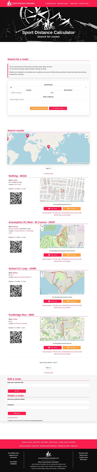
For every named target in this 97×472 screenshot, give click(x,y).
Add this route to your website (62, 215)
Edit (17, 391)
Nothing (13, 175)
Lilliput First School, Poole (21, 277)
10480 (32, 268)
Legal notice (74, 446)
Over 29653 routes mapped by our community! (13, 455)
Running (15, 226)
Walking (15, 273)
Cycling (15, 180)
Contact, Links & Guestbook (67, 442)
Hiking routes (83, 455)
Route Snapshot (46, 213)
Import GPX (74, 3)
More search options (39, 108)
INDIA (19, 184)
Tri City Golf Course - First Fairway (23, 231)
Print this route (57, 213)
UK (30, 277)
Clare (11, 275)
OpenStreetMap (79, 163)
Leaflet (67, 163)
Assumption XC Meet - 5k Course (27, 222)
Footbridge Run (17, 314)
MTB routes (83, 459)
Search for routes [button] (62, 3)
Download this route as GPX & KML (72, 213)
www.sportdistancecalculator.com (48, 458)
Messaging (71, 208)
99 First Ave (17, 323)
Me (11, 321)
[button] (48, 147)
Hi (10, 182)
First (15, 184)
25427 (51, 222)
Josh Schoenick (14, 228)
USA (10, 233)
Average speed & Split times (48, 446)
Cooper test (35, 446)
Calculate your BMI (63, 446)
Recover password (25, 446)
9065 (31, 314)
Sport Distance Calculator (20, 3)
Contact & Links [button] (84, 3)
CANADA (24, 323)
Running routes (83, 453)
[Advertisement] (48, 50)
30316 (23, 175)
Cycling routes (83, 457)
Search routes (53, 442)
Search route (58, 108)
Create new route (51, 3)
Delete (17, 413)
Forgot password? (13, 417)
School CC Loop (18, 268)
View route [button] (52, 208)
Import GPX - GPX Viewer (40, 442)
